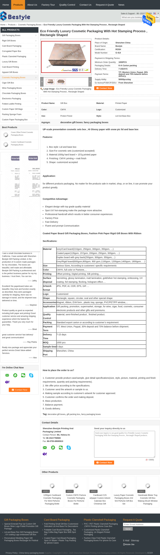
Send (127, 529)
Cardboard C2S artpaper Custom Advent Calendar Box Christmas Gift (100, 499)
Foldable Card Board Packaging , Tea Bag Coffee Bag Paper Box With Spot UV (60, 532)
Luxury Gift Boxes (9, 62)
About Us (32, 4)
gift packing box (73, 414)
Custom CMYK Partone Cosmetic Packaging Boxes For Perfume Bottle (76, 499)
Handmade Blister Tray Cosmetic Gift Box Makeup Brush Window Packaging (147, 499)
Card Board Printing (10, 67)
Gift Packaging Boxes (11, 35)
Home (6, 4)
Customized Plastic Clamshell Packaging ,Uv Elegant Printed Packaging (97, 532)
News (121, 4)
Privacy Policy (12, 553)
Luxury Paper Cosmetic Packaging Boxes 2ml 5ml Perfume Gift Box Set (124, 499)
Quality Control (67, 4)
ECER (150, 553)
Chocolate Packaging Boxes (14, 93)
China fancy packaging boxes (31, 553)
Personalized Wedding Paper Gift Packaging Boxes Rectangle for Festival (21, 539)
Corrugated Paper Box (11, 51)
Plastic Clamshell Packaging (14, 56)
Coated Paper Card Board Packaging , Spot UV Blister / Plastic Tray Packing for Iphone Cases (60, 540)
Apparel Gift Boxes (10, 72)
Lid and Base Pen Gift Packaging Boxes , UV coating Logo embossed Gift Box (21, 533)
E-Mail (126, 540)
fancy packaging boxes (91, 414)
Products (18, 4)
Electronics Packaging (11, 98)
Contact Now (105, 88)
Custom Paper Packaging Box (15, 120)
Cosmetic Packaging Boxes (29, 25)
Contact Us (85, 4)
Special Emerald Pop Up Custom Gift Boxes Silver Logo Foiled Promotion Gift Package (21, 526)
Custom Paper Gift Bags (12, 109)
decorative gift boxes (56, 414)
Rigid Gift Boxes (9, 41)
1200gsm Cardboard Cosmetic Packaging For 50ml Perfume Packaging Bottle (52, 499)
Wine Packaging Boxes (12, 88)
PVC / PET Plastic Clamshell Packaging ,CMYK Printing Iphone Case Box (101, 525)
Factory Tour (48, 4)
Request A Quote (105, 4)
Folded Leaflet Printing (11, 104)
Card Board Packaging (11, 46)
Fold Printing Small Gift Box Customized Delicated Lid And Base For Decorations (61, 525)
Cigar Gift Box (8, 83)
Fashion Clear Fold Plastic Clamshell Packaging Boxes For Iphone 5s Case (100, 539)
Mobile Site (128, 544)
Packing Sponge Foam (11, 114)
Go (157, 17)
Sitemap (135, 540)
